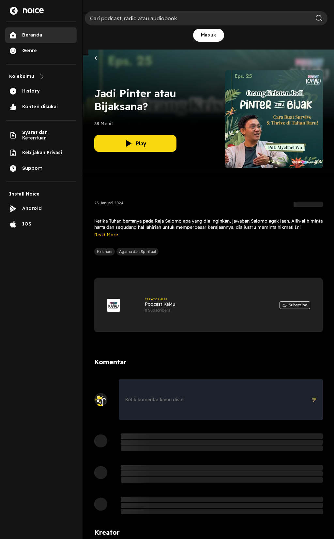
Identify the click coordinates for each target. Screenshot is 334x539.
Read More (106, 235)
